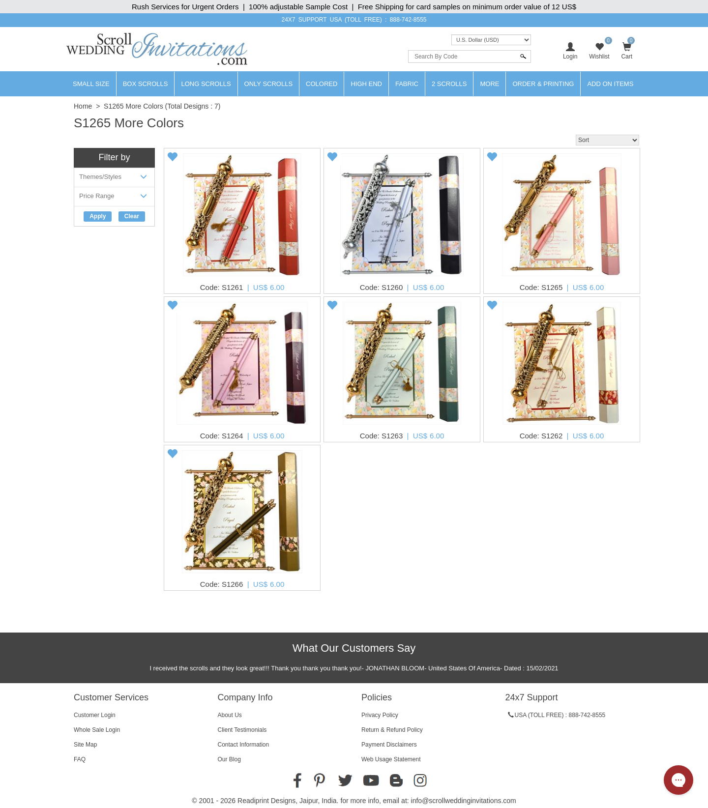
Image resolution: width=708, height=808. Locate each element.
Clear (131, 216)
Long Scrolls (206, 83)
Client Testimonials (242, 729)
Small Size (91, 83)
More (489, 83)
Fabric (406, 83)
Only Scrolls (268, 83)
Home (83, 106)
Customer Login (95, 715)
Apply (97, 216)
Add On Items (610, 83)
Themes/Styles (114, 178)
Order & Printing (543, 83)
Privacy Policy (379, 715)
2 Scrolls (449, 83)
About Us (230, 715)
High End (366, 83)
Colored (321, 83)
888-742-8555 (408, 19)
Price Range (114, 197)
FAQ (80, 759)
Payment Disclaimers (389, 744)
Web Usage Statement (391, 759)
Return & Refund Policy (392, 729)
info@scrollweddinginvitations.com (463, 801)
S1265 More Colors (133, 106)
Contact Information (243, 744)
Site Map (85, 744)
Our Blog (229, 759)
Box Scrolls (145, 83)
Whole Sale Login (97, 729)
